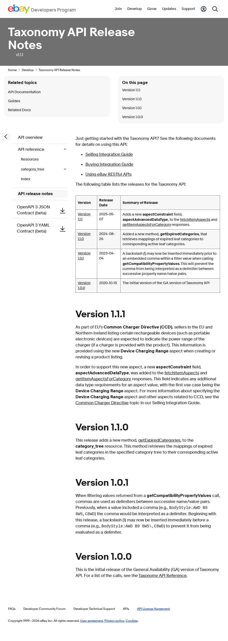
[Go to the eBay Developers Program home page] (42, 8)
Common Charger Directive (102, 402)
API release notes (35, 193)
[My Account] (204, 9)
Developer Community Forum (44, 609)
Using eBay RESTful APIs (108, 174)
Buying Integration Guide (109, 164)
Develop (134, 8)
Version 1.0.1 (132, 108)
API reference (31, 149)
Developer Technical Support (94, 609)
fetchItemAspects (195, 219)
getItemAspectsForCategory (147, 224)
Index (25, 179)
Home (12, 70)
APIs (126, 609)
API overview (30, 137)
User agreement (91, 621)
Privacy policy (114, 621)
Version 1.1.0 (132, 99)
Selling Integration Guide (109, 154)
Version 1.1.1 (131, 90)
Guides (14, 101)
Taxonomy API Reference (163, 575)
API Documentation (24, 92)
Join (118, 8)
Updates (169, 8)
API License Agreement (153, 609)
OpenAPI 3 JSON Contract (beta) (42, 210)
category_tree (33, 169)
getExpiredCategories (159, 440)
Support (188, 8)
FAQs (11, 609)
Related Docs (19, 110)
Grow (151, 8)
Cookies (132, 621)
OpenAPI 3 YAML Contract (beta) (42, 228)
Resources (30, 159)
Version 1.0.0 (84, 285)
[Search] (215, 9)
